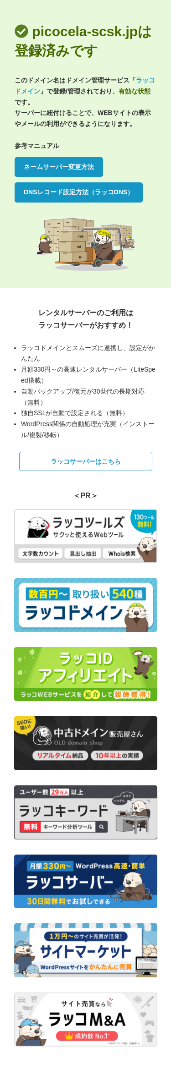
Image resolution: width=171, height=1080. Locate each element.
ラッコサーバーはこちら (86, 461)
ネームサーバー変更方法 (59, 166)
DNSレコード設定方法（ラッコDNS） (79, 192)
